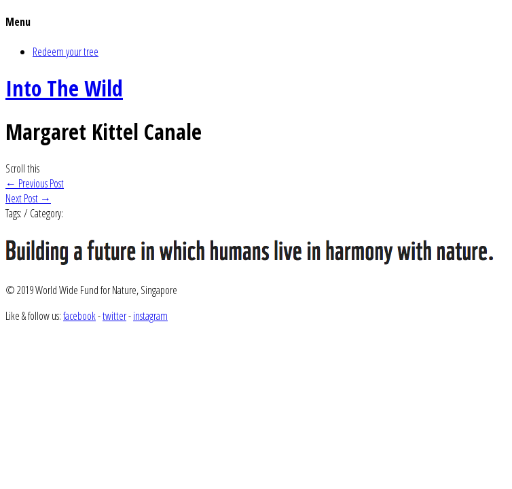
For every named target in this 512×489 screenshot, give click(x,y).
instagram (150, 315)
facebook (79, 315)
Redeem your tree (65, 51)
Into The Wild (64, 88)
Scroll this (22, 168)
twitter (114, 315)
